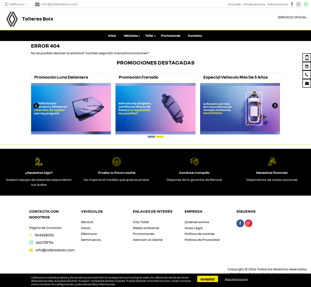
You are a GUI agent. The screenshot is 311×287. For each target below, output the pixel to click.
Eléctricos (89, 233)
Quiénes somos (197, 222)
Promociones (170, 35)
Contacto (195, 35)
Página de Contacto (45, 228)
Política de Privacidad (202, 239)
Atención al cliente (148, 239)
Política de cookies (200, 233)
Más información (103, 284)
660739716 (45, 242)
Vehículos (131, 35)
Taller (149, 35)
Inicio (112, 35)
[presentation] (36, 106)
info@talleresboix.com (55, 250)
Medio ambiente (146, 228)
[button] (151, 137)
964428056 (44, 235)
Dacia (85, 228)
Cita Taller (141, 222)
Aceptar (207, 279)
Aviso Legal (194, 228)
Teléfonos (14, 4)
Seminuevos (91, 239)
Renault (87, 222)
